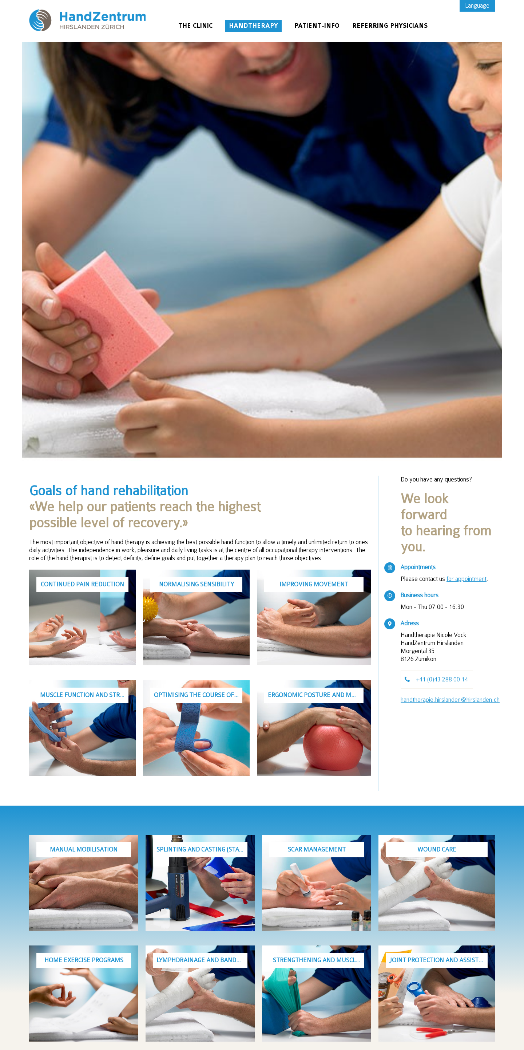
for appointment (466, 578)
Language (477, 5)
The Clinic (195, 26)
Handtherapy (253, 26)
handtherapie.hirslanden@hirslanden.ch (450, 699)
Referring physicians (390, 26)
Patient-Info (317, 26)
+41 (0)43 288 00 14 (442, 679)
